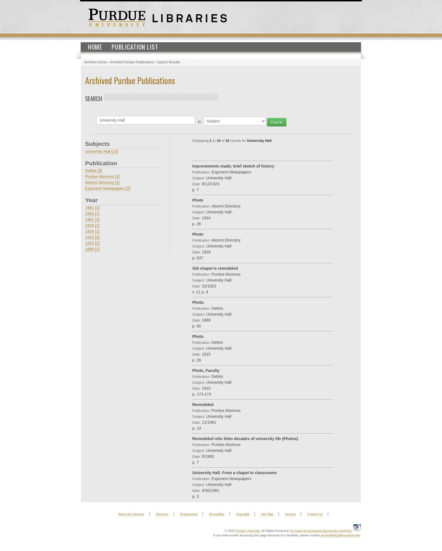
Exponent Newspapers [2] (107, 188)
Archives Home (95, 62)
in (199, 121)
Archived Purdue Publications (132, 62)
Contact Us (314, 514)
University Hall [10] (101, 151)
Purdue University (247, 530)
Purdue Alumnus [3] (102, 176)
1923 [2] (92, 237)
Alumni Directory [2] (102, 182)
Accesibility (216, 514)
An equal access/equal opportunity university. (321, 530)
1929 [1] (92, 225)
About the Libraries (131, 514)
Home (95, 46)
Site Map (267, 514)
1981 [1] (92, 208)
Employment (188, 514)
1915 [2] (92, 243)
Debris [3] (93, 170)
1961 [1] (92, 219)
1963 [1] (92, 213)
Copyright (242, 514)
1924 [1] (92, 231)
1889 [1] (92, 249)
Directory (162, 514)
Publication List (135, 46)
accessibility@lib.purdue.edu (340, 535)
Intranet (290, 514)
